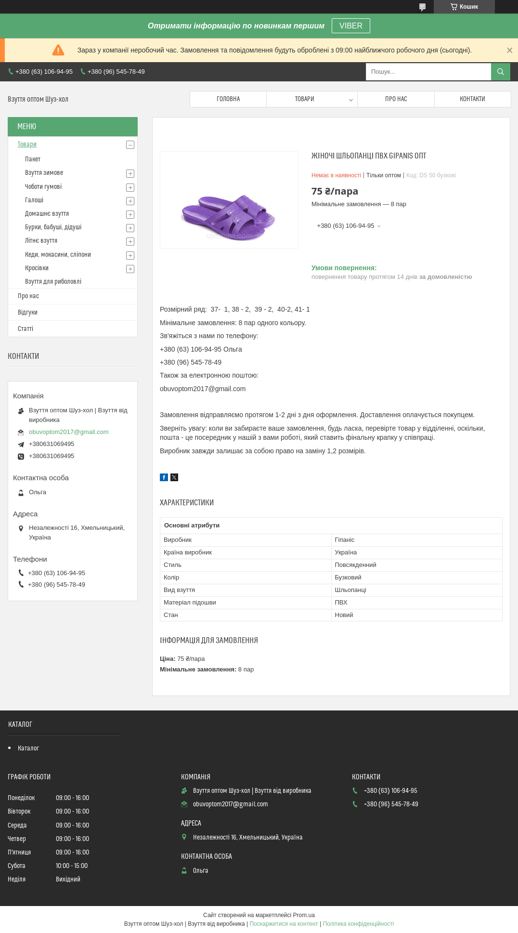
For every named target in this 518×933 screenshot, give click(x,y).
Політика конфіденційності (358, 923)
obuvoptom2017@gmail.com (69, 431)
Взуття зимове (44, 173)
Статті (25, 329)
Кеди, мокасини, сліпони (58, 255)
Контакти (472, 99)
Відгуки (28, 312)
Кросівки (37, 268)
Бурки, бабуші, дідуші (53, 227)
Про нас (396, 99)
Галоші (34, 200)
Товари (304, 99)
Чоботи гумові (43, 187)
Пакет (32, 159)
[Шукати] (500, 71)
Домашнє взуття (47, 214)
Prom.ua (304, 915)
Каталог (28, 748)
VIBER (351, 26)
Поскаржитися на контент (283, 923)
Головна (228, 99)
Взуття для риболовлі (53, 282)
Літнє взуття (41, 241)
